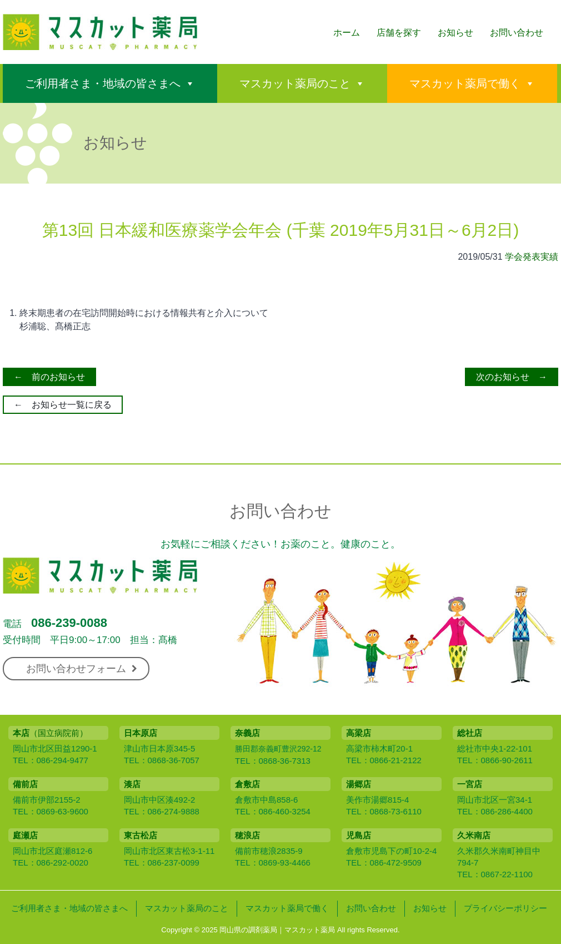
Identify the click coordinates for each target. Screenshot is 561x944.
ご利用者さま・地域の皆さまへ (103, 83)
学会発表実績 (531, 256)
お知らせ (455, 32)
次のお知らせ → (511, 377)
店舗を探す (399, 32)
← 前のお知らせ (49, 377)
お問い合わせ (516, 32)
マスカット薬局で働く (464, 83)
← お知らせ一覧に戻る (63, 404)
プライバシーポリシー (505, 908)
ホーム (346, 32)
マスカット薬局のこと (294, 83)
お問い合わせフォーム (81, 668)
